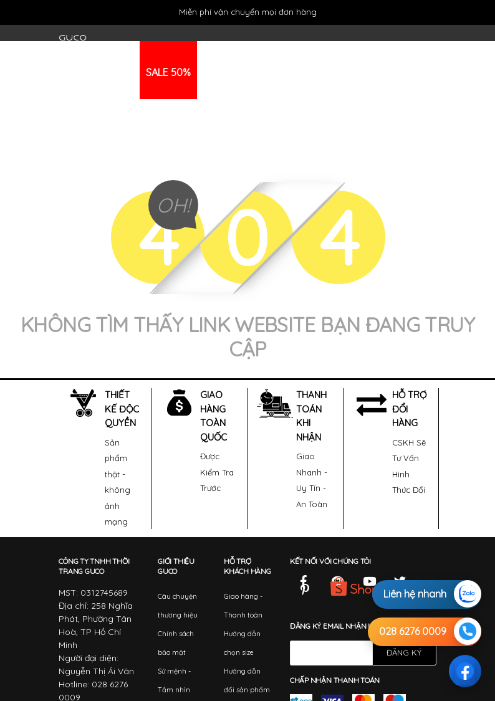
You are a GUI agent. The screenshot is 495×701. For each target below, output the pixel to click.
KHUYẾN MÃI (231, 72)
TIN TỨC (295, 72)
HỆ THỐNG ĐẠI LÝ (371, 72)
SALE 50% (168, 72)
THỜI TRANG (99, 72)
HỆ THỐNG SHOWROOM (120, 130)
